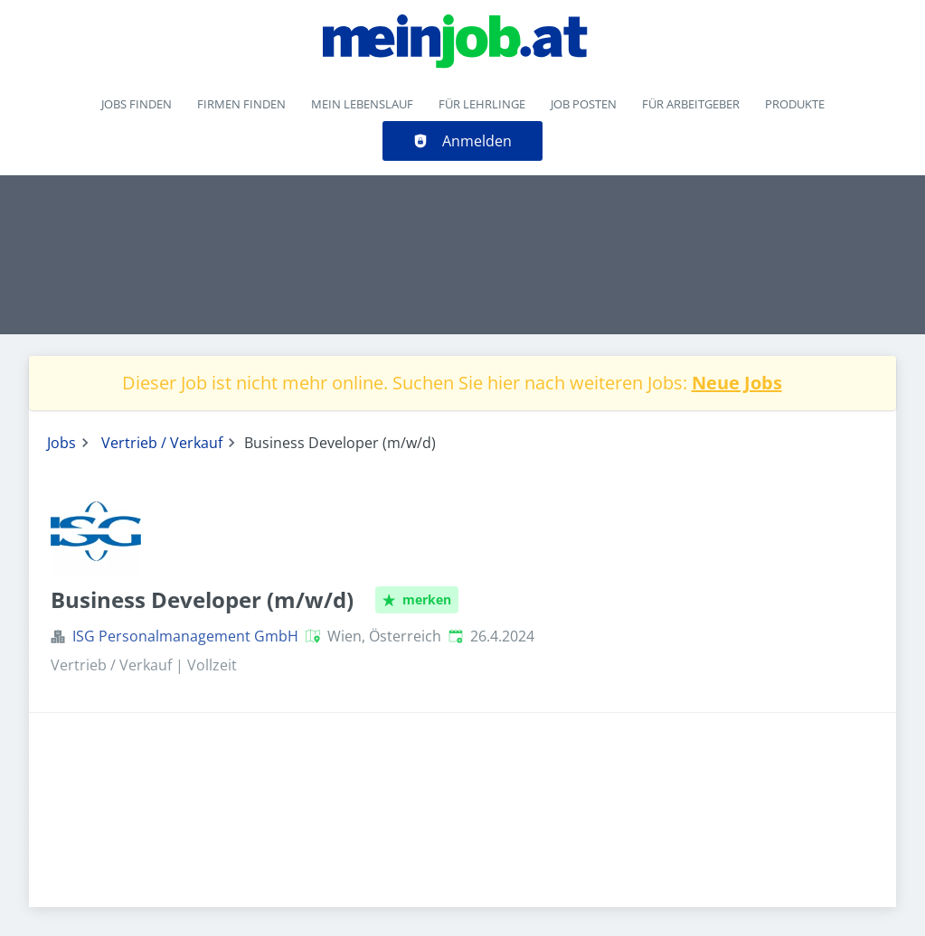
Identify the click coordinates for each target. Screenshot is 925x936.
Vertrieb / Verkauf (161, 443)
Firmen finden (241, 104)
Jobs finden (136, 104)
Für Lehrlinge (482, 104)
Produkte (795, 104)
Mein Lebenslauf (362, 104)
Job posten (584, 104)
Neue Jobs (737, 382)
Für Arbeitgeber (691, 104)
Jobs (61, 443)
